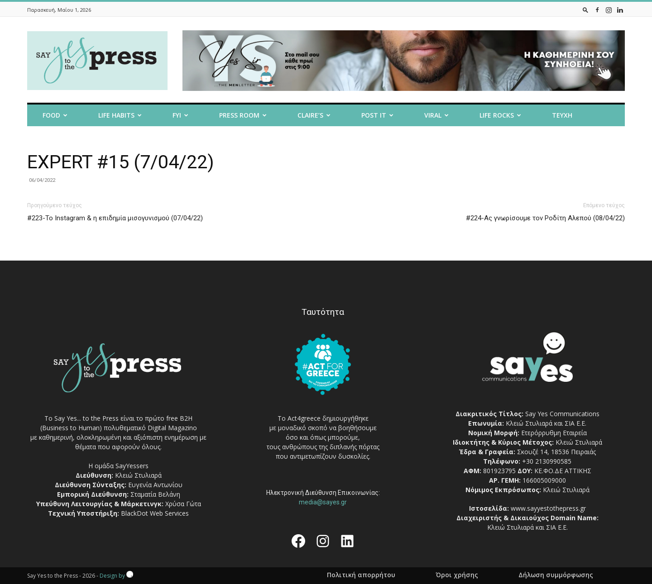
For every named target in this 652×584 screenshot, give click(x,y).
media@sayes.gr (323, 502)
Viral (436, 115)
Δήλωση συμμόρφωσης (555, 575)
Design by (116, 575)
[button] (585, 9)
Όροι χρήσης (457, 575)
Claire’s (314, 115)
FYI (180, 115)
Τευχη (562, 115)
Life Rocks (500, 115)
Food (55, 115)
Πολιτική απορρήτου (361, 575)
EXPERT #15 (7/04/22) (120, 162)
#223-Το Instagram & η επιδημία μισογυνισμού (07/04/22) (115, 218)
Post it (377, 115)
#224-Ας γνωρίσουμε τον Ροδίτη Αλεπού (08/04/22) (545, 218)
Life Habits (120, 115)
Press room (243, 115)
